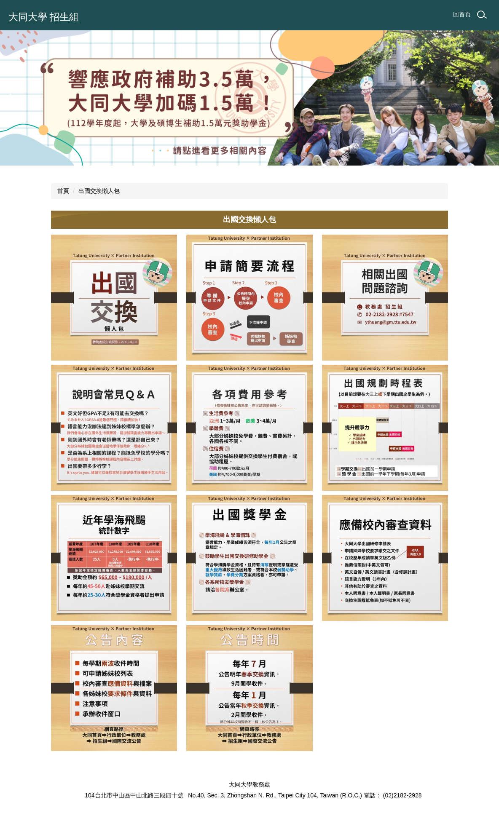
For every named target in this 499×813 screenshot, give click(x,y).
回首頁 (462, 14)
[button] (10, 98)
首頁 (63, 190)
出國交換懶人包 (99, 190)
